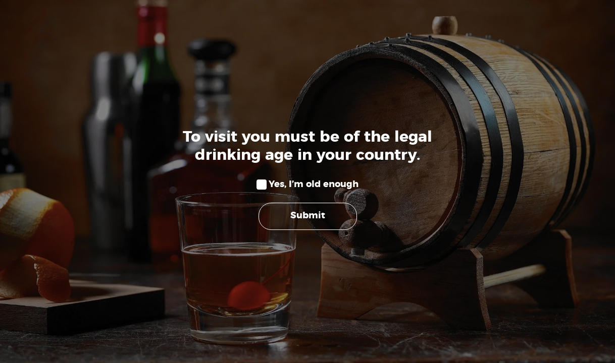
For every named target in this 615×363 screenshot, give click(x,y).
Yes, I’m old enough (313, 184)
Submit (307, 216)
